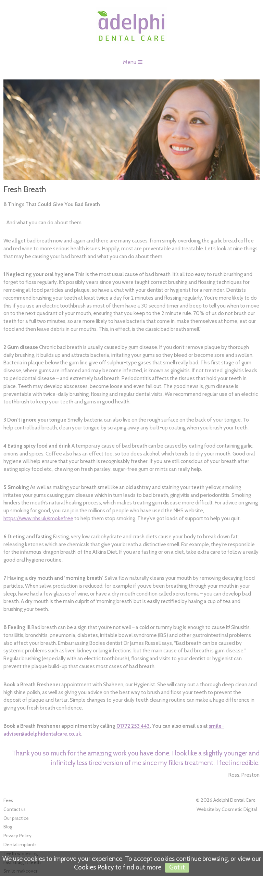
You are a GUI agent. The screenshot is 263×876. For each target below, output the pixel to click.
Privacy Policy (17, 835)
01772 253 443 (133, 726)
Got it (177, 867)
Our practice (16, 818)
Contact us (14, 809)
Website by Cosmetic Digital (227, 809)
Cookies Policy (94, 867)
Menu (132, 62)
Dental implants (20, 844)
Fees (8, 800)
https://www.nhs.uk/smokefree (38, 518)
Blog (7, 826)
